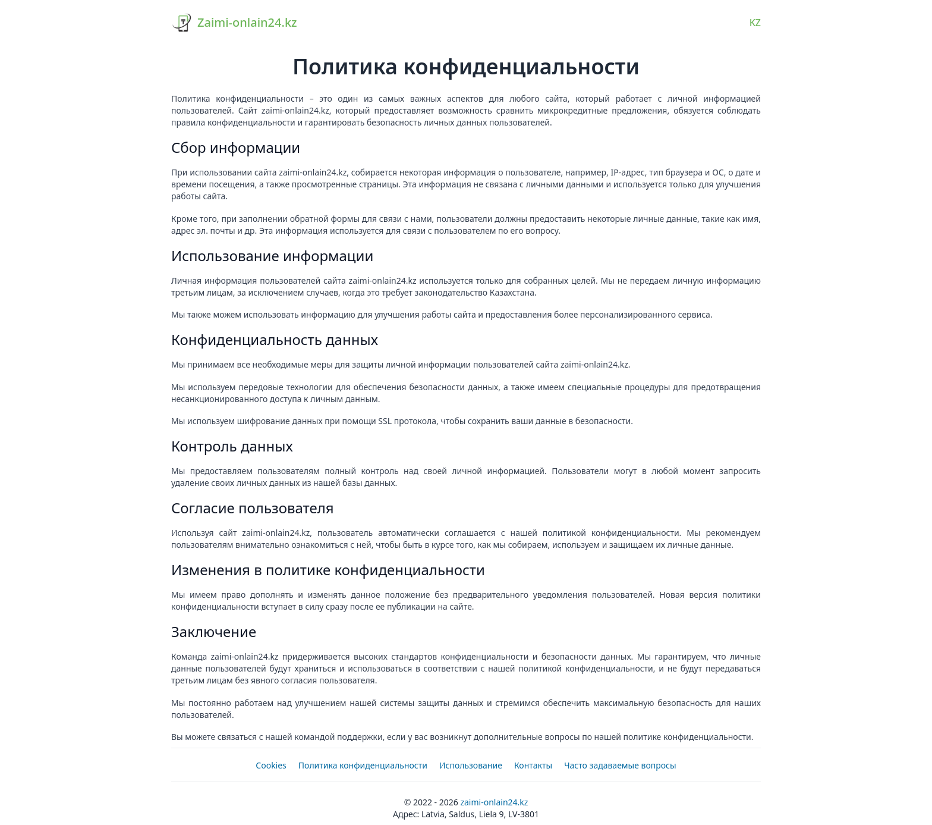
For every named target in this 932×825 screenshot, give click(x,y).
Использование (470, 765)
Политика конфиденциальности (362, 765)
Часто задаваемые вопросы (620, 765)
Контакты (533, 765)
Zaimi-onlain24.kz (494, 802)
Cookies (271, 765)
